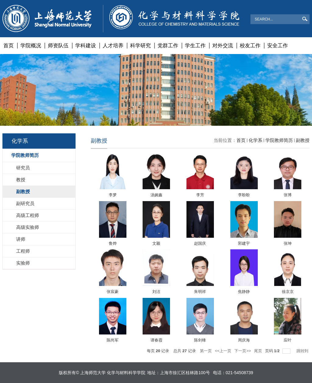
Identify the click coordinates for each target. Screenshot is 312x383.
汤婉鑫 (156, 195)
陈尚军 (113, 340)
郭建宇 (244, 243)
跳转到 (303, 351)
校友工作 (250, 46)
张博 (288, 195)
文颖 (156, 243)
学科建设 (85, 46)
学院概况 (30, 46)
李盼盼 (244, 195)
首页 (8, 46)
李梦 (113, 195)
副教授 (303, 140)
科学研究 (140, 46)
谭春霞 (156, 340)
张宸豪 (113, 291)
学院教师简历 (279, 140)
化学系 (255, 140)
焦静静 (244, 291)
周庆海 (244, 340)
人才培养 (113, 46)
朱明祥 (200, 291)
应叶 (288, 340)
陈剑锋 (200, 340)
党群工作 (168, 46)
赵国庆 (200, 243)
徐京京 (288, 291)
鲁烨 (113, 243)
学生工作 (195, 46)
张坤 (288, 243)
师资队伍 (58, 46)
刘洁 (156, 291)
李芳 (200, 195)
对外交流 (222, 46)
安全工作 (277, 46)
